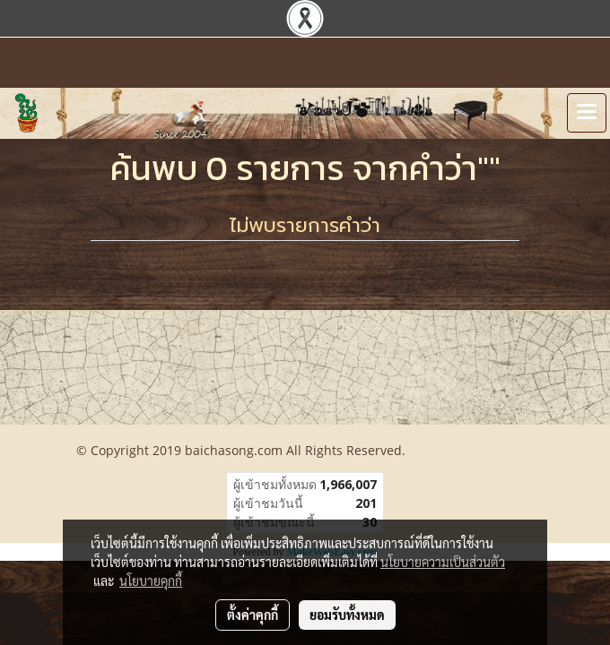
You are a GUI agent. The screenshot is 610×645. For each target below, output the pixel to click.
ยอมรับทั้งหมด (347, 614)
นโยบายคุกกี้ (150, 580)
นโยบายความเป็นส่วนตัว (442, 562)
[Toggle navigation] (586, 113)
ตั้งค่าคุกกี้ (252, 614)
